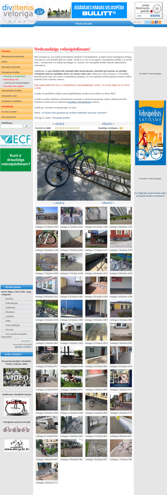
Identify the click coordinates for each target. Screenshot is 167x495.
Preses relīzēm (83, 24)
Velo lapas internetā (11, 67)
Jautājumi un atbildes (11, 101)
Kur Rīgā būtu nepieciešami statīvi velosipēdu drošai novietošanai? (150, 194)
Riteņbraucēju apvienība (13, 56)
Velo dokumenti (9, 117)
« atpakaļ (58, 123)
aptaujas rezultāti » (23, 346)
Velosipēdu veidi (9, 96)
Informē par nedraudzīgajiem (17, 83)
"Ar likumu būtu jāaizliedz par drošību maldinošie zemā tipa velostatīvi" (74, 112)
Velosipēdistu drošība (12, 90)
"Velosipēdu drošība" (61, 117)
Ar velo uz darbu (9, 112)
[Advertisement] (83, 37)
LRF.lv (4, 62)
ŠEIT (113, 93)
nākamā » (108, 123)
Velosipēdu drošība (10, 72)
